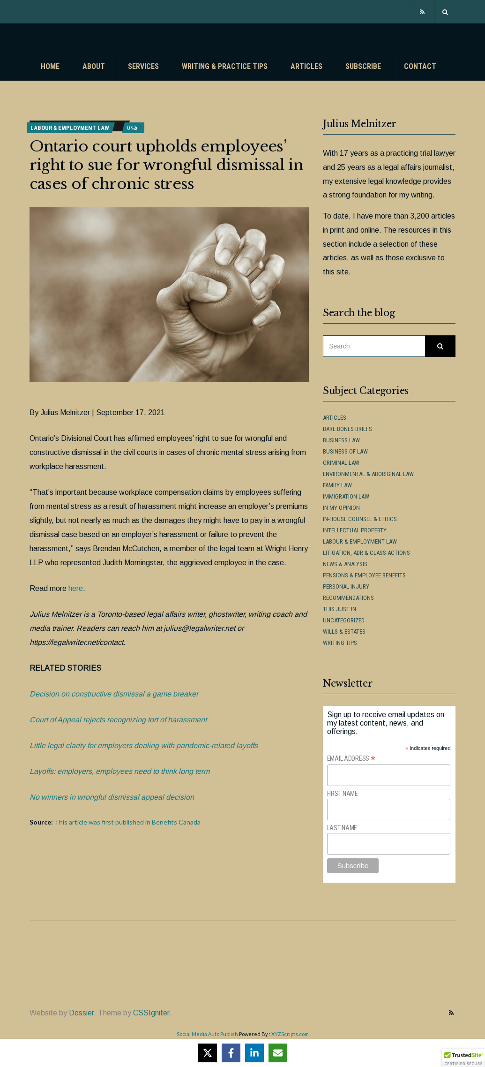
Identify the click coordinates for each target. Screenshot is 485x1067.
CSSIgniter (151, 1013)
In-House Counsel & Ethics (360, 518)
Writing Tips (340, 642)
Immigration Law (346, 496)
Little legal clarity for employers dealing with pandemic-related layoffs (144, 745)
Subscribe (363, 66)
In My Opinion (341, 507)
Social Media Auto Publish (207, 1034)
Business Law (341, 440)
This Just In (339, 609)
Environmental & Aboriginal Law (368, 473)
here (75, 588)
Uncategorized (344, 620)
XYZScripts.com (290, 1034)
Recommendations (348, 597)
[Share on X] (207, 1053)
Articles (306, 66)
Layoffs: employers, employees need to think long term (119, 771)
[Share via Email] (278, 1053)
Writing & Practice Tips (225, 66)
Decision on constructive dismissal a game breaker (114, 694)
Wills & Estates (344, 631)
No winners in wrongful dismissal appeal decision (112, 797)
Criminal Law (341, 462)
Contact (420, 66)
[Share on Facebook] (231, 1053)
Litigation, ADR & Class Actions (366, 552)
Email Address (351, 758)
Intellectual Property (355, 530)
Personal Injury (346, 586)
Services (143, 66)
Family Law (337, 485)
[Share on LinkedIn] (254, 1053)
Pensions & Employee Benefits (364, 575)
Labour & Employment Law (69, 127)
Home (50, 66)
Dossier (81, 1013)
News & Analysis (345, 564)
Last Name (342, 828)
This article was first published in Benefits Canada (127, 822)
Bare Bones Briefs (347, 428)
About (93, 66)
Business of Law (345, 451)
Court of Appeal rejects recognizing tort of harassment (118, 720)
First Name (342, 793)
